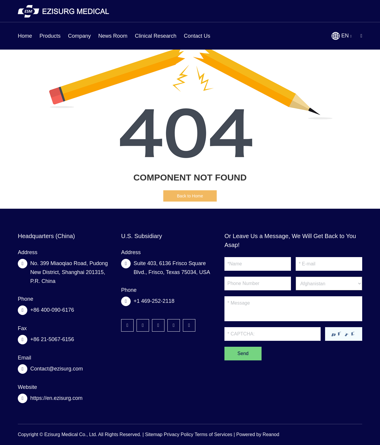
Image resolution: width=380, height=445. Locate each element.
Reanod (271, 434)
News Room (112, 36)
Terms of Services (213, 434)
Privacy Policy (179, 434)
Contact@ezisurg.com (56, 369)
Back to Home (190, 196)
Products (50, 36)
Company (79, 36)
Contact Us (197, 36)
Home (25, 36)
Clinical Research (155, 36)
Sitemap (154, 434)
